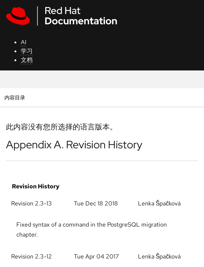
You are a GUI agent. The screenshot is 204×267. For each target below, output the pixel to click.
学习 (27, 51)
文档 (27, 60)
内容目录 (14, 97)
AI (23, 42)
